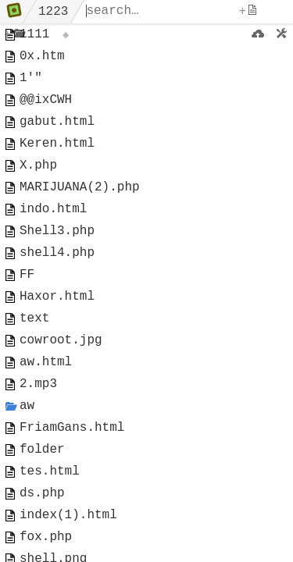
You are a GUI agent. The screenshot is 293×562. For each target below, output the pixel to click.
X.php (38, 185)
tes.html (50, 535)
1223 (53, 11)
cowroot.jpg (61, 385)
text (34, 360)
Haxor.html (57, 335)
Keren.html (57, 160)
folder (42, 510)
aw (27, 460)
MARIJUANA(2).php (80, 210)
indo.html (53, 235)
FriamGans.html (72, 485)
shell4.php (57, 285)
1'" (31, 85)
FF (27, 310)
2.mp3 (38, 435)
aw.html (46, 410)
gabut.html (57, 135)
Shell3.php (57, 260)
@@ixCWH (46, 110)
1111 (34, 35)
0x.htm (42, 60)
